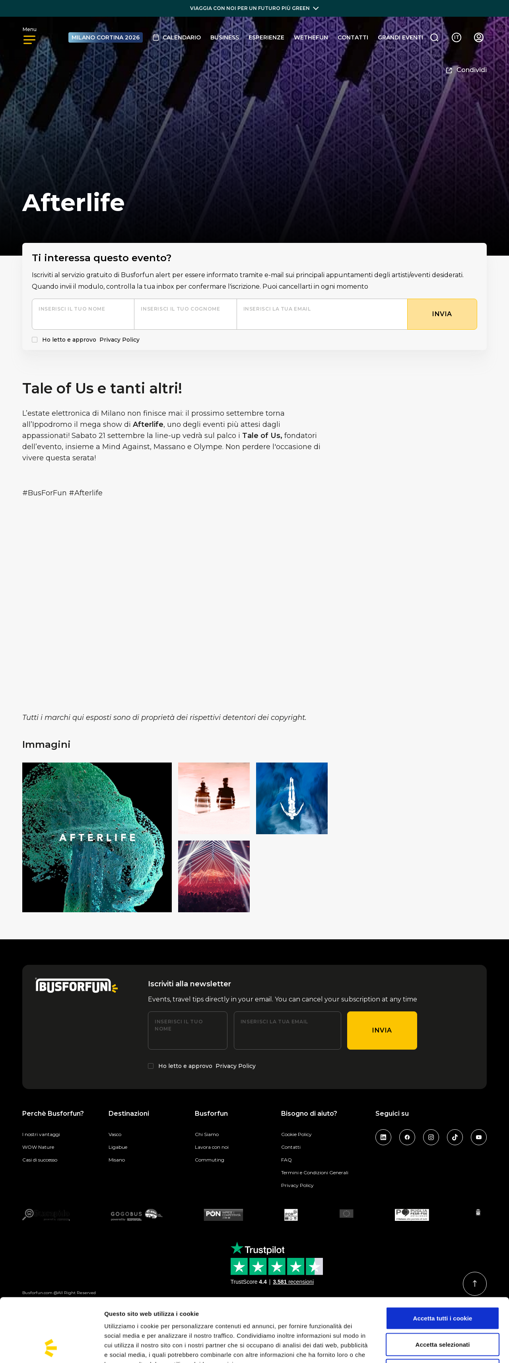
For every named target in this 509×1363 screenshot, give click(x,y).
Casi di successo (39, 1160)
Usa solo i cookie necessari (442, 1310)
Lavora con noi (212, 1147)
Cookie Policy (296, 1134)
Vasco (115, 1134)
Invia (382, 1030)
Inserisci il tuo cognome (180, 309)
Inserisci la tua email (277, 309)
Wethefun (311, 37)
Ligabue (118, 1147)
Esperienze (266, 37)
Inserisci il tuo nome (72, 309)
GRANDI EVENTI (400, 37)
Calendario (176, 37)
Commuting (209, 1160)
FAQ (286, 1160)
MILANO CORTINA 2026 (106, 37)
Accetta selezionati (443, 1284)
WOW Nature (38, 1147)
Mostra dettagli (418, 1347)
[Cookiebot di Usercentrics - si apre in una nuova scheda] (51, 1347)
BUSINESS (224, 37)
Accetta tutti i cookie (442, 1258)
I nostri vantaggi (41, 1134)
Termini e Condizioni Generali (314, 1172)
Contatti (353, 37)
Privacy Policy (119, 339)
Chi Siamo (207, 1134)
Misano (117, 1160)
